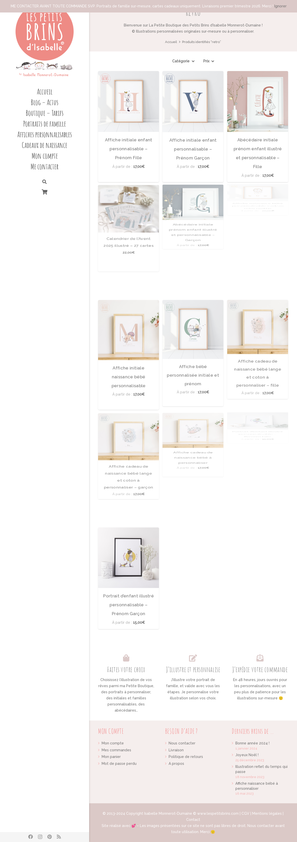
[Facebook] (30, 836)
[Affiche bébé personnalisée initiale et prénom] (193, 307)
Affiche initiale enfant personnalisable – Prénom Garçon (193, 148)
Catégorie (181, 61)
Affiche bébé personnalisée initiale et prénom (193, 320)
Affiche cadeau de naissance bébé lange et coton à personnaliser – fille (257, 301)
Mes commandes (116, 750)
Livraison (176, 750)
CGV (245, 813)
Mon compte (113, 743)
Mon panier (111, 757)
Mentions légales (267, 813)
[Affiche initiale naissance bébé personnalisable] (128, 316)
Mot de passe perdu (119, 764)
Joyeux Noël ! (247, 755)
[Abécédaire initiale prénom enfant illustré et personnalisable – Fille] (257, 101)
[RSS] (59, 836)
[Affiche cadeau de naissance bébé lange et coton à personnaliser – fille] (257, 299)
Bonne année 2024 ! (252, 743)
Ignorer (280, 6)
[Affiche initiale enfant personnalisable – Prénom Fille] (128, 101)
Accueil (171, 42)
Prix (206, 61)
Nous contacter (182, 743)
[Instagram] (40, 836)
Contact (193, 820)
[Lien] (45, 41)
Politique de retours (186, 757)
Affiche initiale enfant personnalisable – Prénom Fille (128, 148)
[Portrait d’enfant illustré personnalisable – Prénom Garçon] (128, 544)
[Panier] (44, 192)
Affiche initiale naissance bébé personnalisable (129, 343)
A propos (176, 764)
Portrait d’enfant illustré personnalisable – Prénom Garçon (128, 571)
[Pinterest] (49, 836)
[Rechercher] (44, 182)
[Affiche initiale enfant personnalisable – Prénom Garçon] (193, 101)
